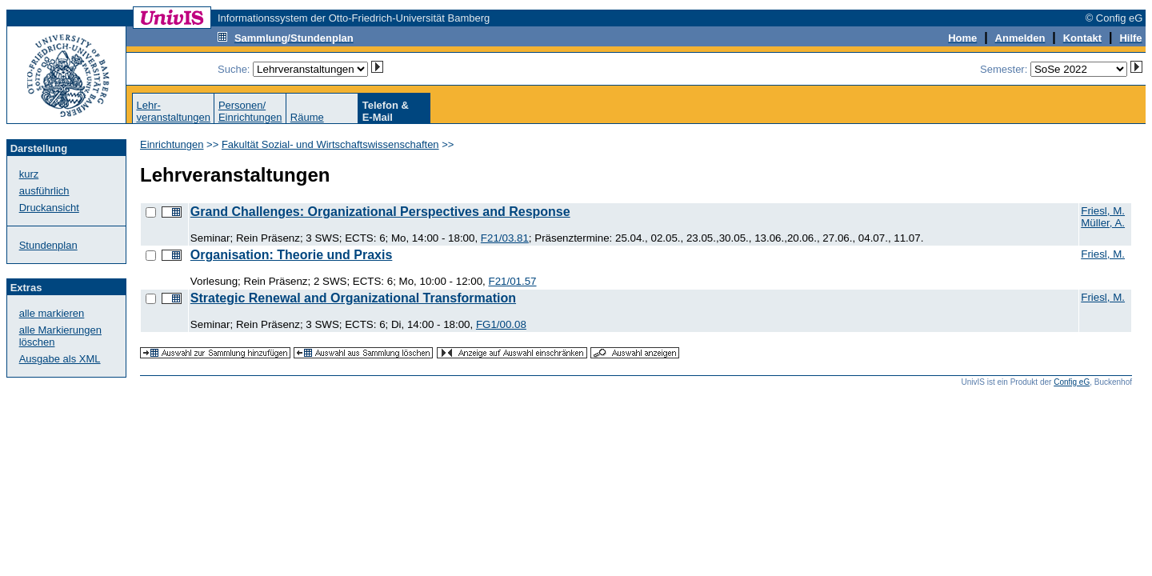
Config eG (1072, 382)
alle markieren (52, 313)
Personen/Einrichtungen (250, 111)
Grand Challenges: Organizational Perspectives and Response (380, 211)
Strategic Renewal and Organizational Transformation (353, 298)
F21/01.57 (512, 281)
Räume (307, 117)
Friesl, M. (1103, 211)
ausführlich (44, 191)
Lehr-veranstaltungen (173, 111)
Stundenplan (48, 245)
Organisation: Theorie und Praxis (291, 255)
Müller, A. (1103, 223)
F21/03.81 (505, 238)
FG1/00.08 (501, 324)
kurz (29, 174)
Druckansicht (49, 208)
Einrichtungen (172, 144)
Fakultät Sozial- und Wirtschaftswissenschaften (330, 144)
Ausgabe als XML (60, 359)
